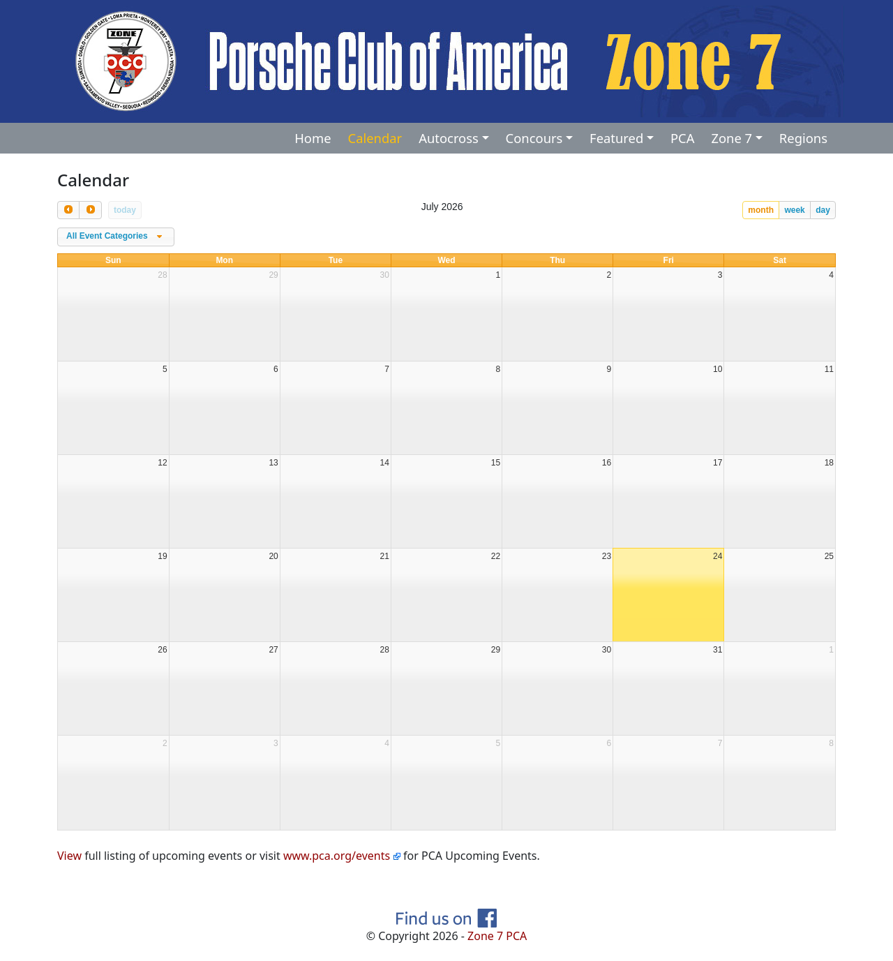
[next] (90, 209)
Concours (534, 138)
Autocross (449, 138)
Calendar (375, 138)
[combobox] (115, 237)
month (761, 210)
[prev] (68, 209)
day (823, 210)
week (794, 210)
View (69, 855)
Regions (803, 138)
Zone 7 (731, 138)
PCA (682, 138)
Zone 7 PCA (497, 936)
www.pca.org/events (341, 855)
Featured (616, 138)
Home (312, 138)
